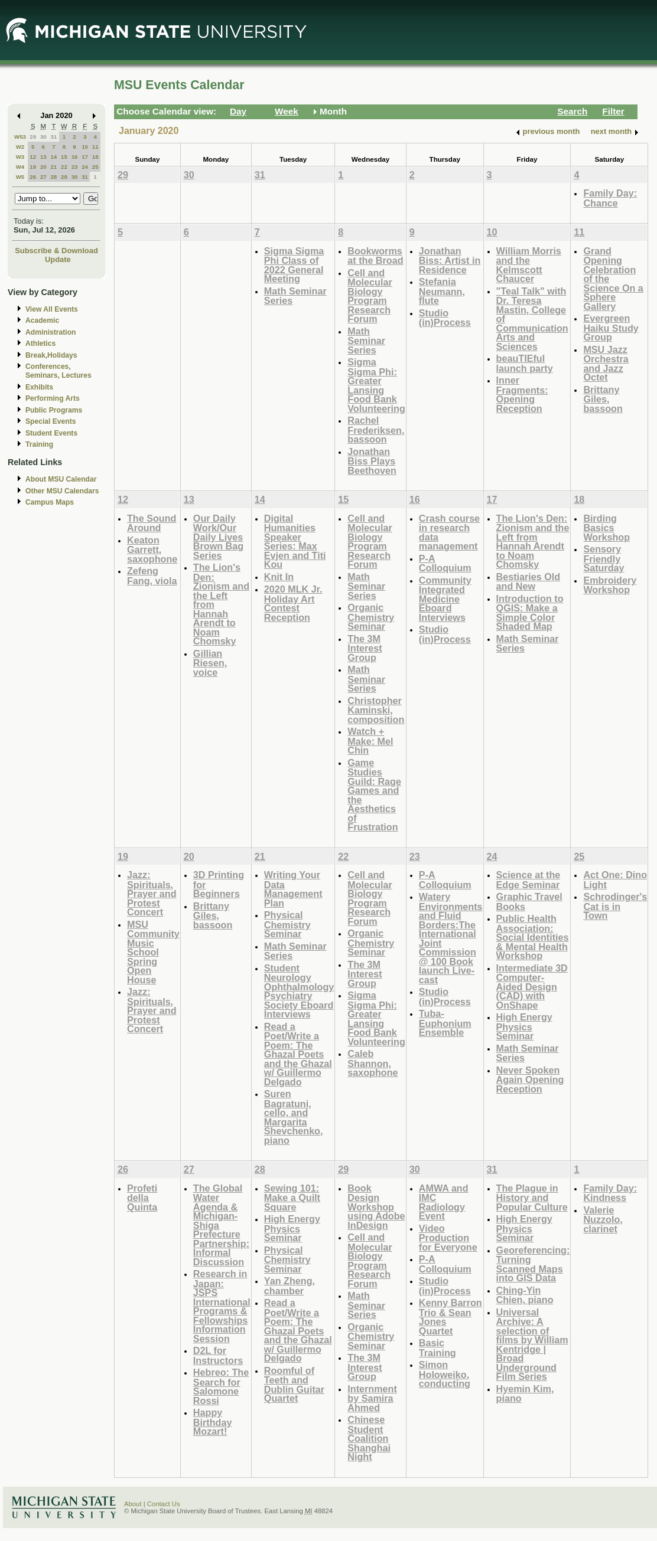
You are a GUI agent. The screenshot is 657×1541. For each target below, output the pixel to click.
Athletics (40, 343)
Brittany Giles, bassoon (602, 399)
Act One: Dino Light (615, 879)
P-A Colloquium (445, 563)
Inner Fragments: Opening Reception (522, 394)
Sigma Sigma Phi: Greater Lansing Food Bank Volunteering (376, 385)
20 (43, 166)
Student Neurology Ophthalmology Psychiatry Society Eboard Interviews (299, 991)
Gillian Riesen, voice (210, 663)
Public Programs (53, 410)
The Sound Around (151, 523)
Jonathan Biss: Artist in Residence (449, 260)
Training (39, 444)
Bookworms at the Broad (375, 256)
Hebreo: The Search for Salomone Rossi (221, 1386)
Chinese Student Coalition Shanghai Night (369, 1438)
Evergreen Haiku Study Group (610, 327)
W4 (20, 166)
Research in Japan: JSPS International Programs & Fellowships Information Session (222, 1306)
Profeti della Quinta (142, 1197)
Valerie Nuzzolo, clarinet (602, 1219)
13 (43, 156)
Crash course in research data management (449, 532)
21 (53, 166)
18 (95, 156)
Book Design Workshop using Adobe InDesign (376, 1207)
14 (53, 156)
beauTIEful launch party (524, 363)
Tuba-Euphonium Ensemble (445, 1023)
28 (53, 177)
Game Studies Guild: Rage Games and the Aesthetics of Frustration (374, 795)
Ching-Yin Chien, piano (525, 1295)
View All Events (51, 309)
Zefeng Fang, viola (152, 575)
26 (33, 177)
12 (33, 156)
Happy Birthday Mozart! (212, 1422)
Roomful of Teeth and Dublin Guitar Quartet (294, 1384)
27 (43, 177)
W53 (20, 136)
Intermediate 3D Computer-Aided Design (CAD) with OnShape (532, 986)
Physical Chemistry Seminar (287, 924)
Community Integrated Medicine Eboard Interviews (445, 599)
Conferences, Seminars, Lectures (58, 370)
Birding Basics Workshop (606, 527)
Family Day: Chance (610, 198)
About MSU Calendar (60, 479)
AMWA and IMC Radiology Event (444, 1202)
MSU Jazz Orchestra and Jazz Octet (605, 363)
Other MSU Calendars (62, 491)
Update (58, 259)
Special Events (50, 421)
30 (43, 136)
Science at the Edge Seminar (528, 879)
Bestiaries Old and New (528, 581)
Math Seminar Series (295, 296)
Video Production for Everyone (448, 1237)
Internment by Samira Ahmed (371, 1398)
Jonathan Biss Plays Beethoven (371, 461)
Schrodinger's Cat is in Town (615, 906)
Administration (50, 332)
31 (53, 136)
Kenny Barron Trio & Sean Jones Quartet (450, 1316)
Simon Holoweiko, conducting (444, 1374)
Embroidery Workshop (609, 585)
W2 (20, 146)
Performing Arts (52, 398)
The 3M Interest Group (364, 648)
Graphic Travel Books (529, 901)
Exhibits (39, 387)
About (133, 1503)
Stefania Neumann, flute (442, 291)
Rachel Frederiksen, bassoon (375, 429)
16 (74, 156)
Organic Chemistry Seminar (370, 617)
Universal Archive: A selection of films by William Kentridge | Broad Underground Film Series (532, 1344)
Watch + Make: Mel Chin (370, 740)
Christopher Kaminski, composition (375, 710)
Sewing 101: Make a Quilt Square (292, 1197)
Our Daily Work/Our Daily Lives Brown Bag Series (218, 537)
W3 (20, 156)
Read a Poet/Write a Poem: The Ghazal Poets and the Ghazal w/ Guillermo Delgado (298, 1054)
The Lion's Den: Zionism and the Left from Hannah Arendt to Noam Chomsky (533, 541)
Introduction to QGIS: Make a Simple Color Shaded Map (530, 612)
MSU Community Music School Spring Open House (153, 952)
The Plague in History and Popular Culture (532, 1197)
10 (85, 146)
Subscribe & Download (56, 250)
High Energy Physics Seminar (524, 1026)
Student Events (51, 433)
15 (64, 156)
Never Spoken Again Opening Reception (530, 1079)
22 (64, 166)
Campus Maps (49, 502)
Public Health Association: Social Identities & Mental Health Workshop (532, 937)
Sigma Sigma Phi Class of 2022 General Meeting (294, 265)
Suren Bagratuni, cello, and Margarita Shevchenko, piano (293, 1117)
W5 (20, 177)
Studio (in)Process (445, 317)
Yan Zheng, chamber (289, 1285)
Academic (42, 320)
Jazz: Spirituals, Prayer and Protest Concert (152, 893)
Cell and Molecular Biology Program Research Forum (369, 296)
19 (33, 166)
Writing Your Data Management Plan (293, 888)
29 (33, 136)
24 (85, 166)
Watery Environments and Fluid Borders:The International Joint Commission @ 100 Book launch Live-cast (451, 938)
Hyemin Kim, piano (525, 1393)
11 (95, 146)
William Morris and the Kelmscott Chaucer (528, 265)
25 (95, 166)
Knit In (279, 576)
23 (74, 166)
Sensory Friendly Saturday (603, 558)
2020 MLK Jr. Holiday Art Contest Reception (293, 603)
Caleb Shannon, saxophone (372, 1063)
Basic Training (437, 1347)
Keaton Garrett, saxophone (152, 549)
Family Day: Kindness (610, 1193)
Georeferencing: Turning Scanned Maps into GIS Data (533, 1264)
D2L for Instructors (218, 1355)
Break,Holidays (51, 355)
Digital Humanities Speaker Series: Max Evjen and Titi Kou (295, 541)
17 (85, 156)
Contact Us (163, 1503)
